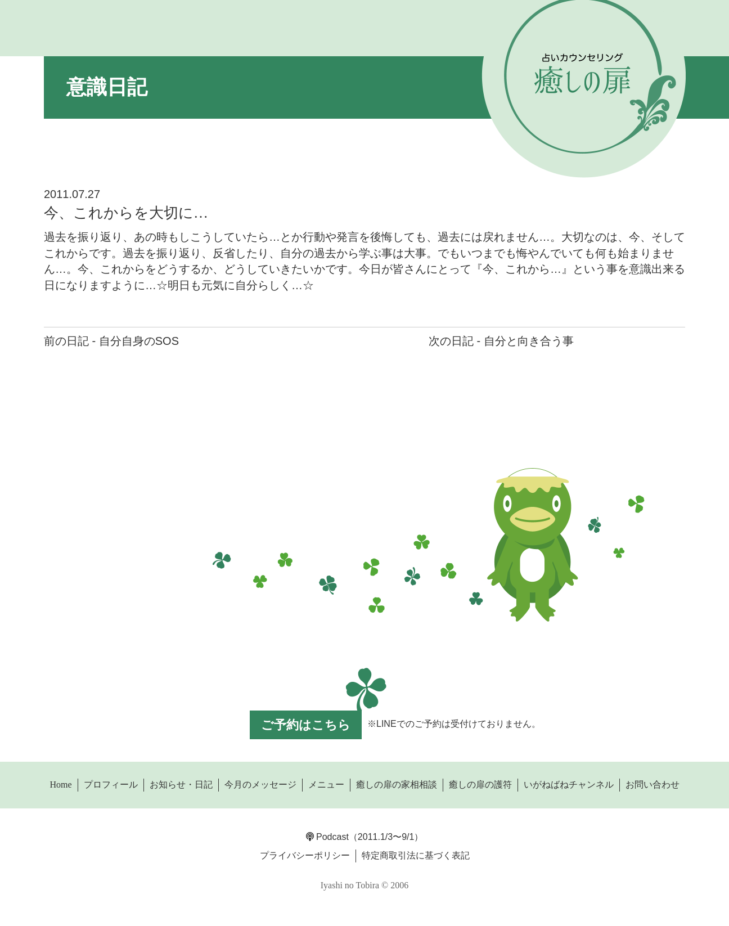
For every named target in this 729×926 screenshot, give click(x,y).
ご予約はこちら (305, 725)
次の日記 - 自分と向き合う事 (501, 341)
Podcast (327, 837)
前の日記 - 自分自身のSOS (111, 341)
